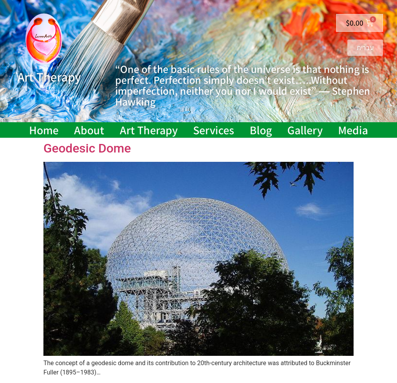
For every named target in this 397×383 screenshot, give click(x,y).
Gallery (305, 130)
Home (44, 130)
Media (353, 130)
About (89, 130)
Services (213, 130)
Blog (261, 130)
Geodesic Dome (87, 148)
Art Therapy (149, 130)
